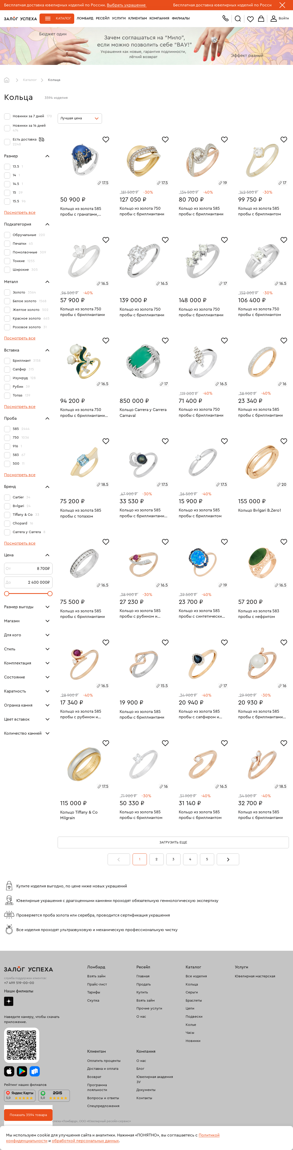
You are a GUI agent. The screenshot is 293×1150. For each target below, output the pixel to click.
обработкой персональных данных (85, 1141)
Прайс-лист (97, 984)
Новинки (193, 1041)
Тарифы (93, 992)
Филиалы (181, 18)
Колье (191, 1025)
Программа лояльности (97, 1087)
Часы (190, 1033)
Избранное (250, 19)
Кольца (192, 984)
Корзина (261, 19)
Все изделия (196, 976)
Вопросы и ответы (103, 1098)
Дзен (8, 1001)
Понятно (272, 1138)
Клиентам (137, 18)
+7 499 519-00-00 (19, 983)
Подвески (194, 1016)
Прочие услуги (149, 1008)
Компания (159, 18)
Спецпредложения (103, 1106)
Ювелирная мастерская (255, 976)
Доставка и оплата (102, 1069)
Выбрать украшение (127, 5)
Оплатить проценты (104, 1061)
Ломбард (85, 18)
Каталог (63, 18)
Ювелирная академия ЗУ (154, 1079)
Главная (8, 80)
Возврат (94, 1077)
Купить (142, 992)
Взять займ (96, 976)
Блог (140, 1069)
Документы (146, 1090)
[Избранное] (106, 139)
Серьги (192, 992)
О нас (141, 1016)
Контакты (144, 1098)
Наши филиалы (18, 991)
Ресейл (102, 18)
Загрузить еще (173, 842)
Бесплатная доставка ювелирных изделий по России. (55, 5)
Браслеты (194, 1000)
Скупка (93, 1000)
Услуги (119, 18)
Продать (143, 984)
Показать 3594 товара (28, 1115)
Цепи (190, 1008)
